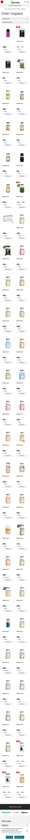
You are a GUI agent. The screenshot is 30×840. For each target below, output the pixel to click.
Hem (6, 9)
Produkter (10, 9)
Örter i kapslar (21, 9)
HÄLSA (15, 9)
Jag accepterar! (19, 837)
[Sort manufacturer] (15, 18)
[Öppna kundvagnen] (27, 2)
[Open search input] (25, 2)
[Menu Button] (2, 2)
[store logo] (15, 1)
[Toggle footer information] (27, 821)
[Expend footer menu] (27, 825)
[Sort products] (15, 22)
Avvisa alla (9, 837)
